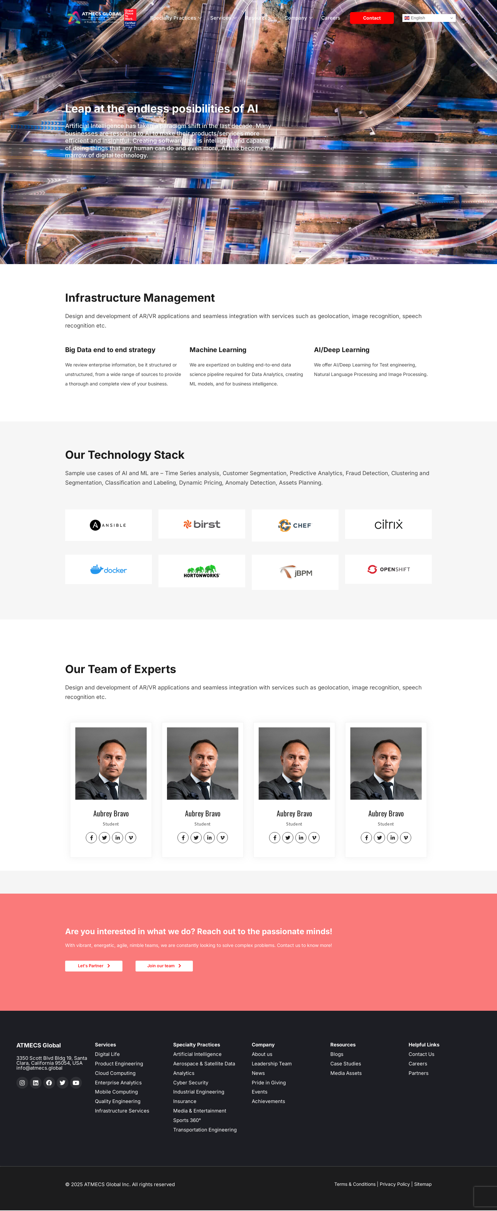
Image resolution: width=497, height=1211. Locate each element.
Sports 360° (187, 1121)
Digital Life (107, 1055)
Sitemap (423, 1184)
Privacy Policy (395, 1184)
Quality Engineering (117, 1102)
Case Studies (345, 1064)
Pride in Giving (269, 1083)
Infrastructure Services (122, 1111)
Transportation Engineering (205, 1130)
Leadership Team (272, 1064)
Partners (419, 1074)
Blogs (336, 1055)
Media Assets (346, 1074)
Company (299, 18)
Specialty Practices (176, 18)
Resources (260, 18)
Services (223, 18)
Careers (330, 18)
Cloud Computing (115, 1074)
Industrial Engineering (198, 1093)
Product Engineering (119, 1064)
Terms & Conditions (355, 1184)
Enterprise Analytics (118, 1083)
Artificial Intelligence (197, 1055)
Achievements (268, 1102)
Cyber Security (190, 1083)
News (258, 1074)
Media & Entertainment (199, 1111)
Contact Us (421, 1055)
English (414, 18)
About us (262, 1055)
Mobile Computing (116, 1093)
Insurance (184, 1102)
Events (259, 1093)
